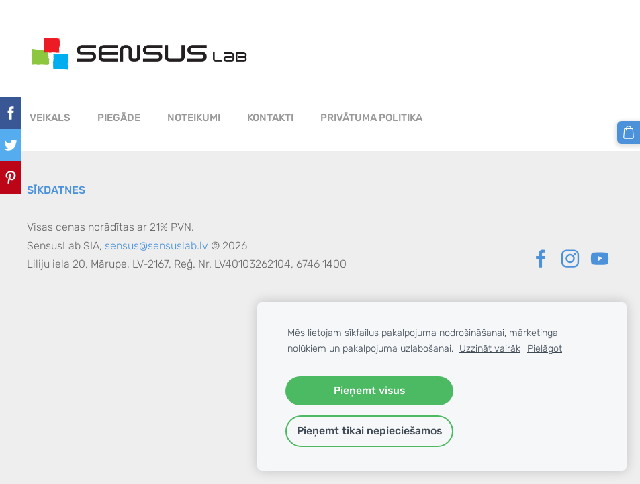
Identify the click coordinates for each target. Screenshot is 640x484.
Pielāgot (544, 348)
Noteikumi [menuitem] (193, 118)
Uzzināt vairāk (489, 348)
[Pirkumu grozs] (628, 132)
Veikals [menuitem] (50, 118)
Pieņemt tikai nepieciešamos (369, 430)
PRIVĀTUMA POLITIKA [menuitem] (371, 118)
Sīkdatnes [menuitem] (56, 190)
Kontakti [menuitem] (270, 118)
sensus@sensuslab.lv (156, 245)
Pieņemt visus (369, 390)
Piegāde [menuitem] (118, 118)
